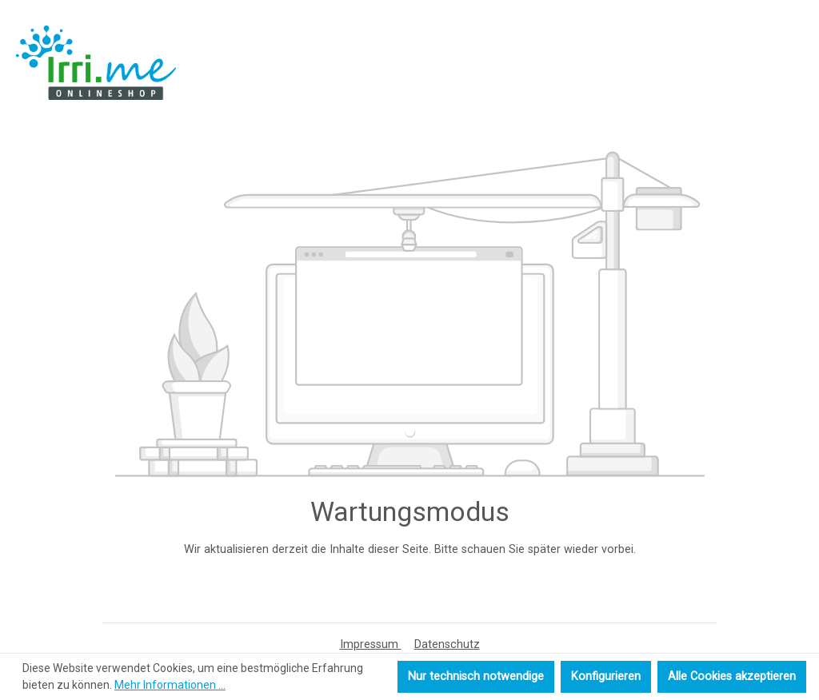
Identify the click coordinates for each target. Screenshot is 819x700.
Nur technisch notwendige (476, 676)
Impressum (371, 644)
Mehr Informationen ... (170, 684)
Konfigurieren (606, 676)
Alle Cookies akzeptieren (732, 676)
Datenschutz (447, 644)
